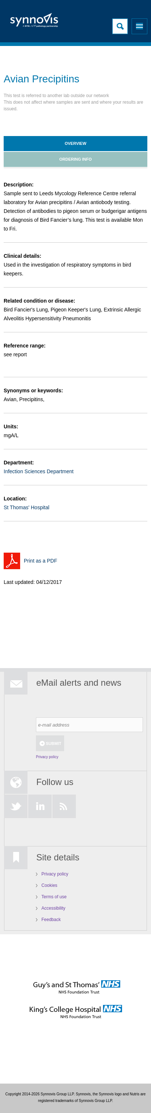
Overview (75, 143)
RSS (64, 806)
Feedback (51, 919)
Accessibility (53, 908)
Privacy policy (47, 757)
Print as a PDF (40, 561)
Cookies (49, 885)
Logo (35, 22)
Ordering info (75, 159)
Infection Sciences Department (39, 471)
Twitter (15, 806)
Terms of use (54, 896)
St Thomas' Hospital (26, 507)
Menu (139, 26)
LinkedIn (40, 806)
